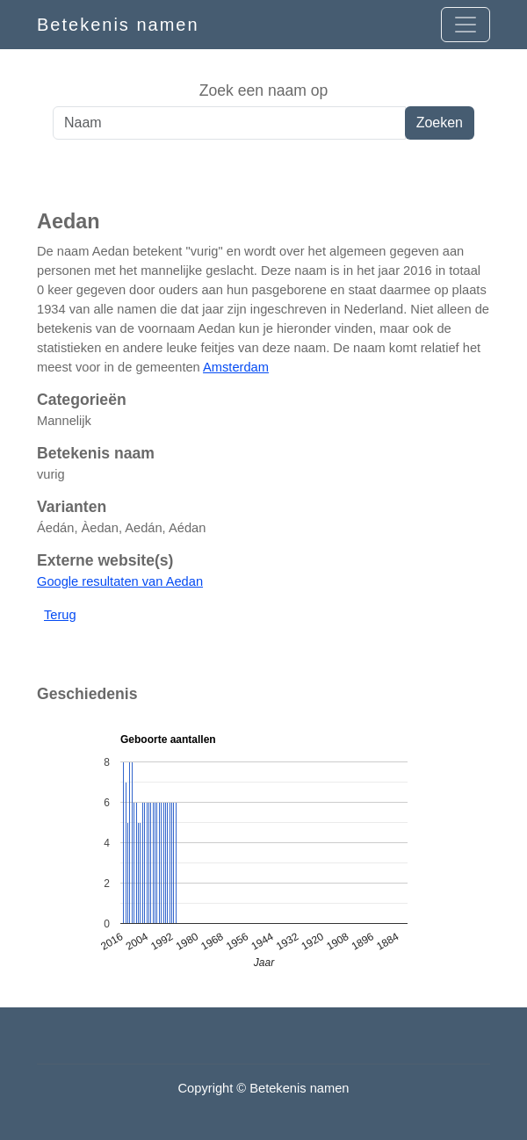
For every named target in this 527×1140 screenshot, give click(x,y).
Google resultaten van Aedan (120, 581)
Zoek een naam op (263, 90)
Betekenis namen (118, 24)
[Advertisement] (263, 175)
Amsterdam (236, 367)
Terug (60, 615)
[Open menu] (465, 24)
